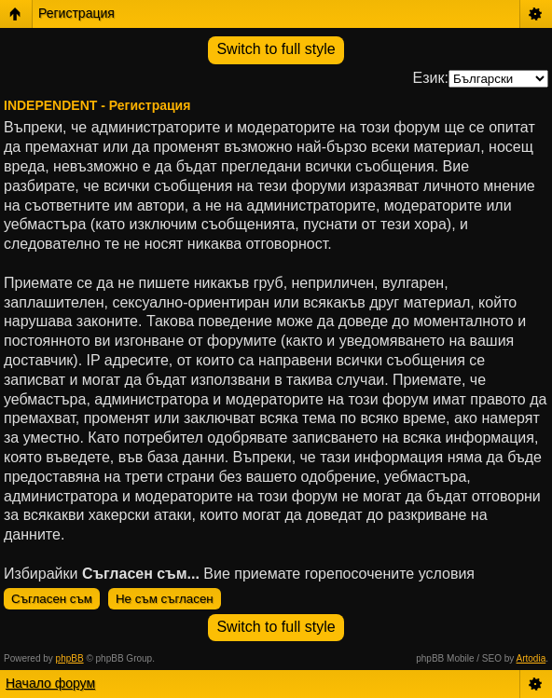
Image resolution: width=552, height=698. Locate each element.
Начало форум (50, 683)
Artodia (531, 658)
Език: (430, 78)
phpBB (70, 658)
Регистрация (76, 13)
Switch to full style (275, 49)
